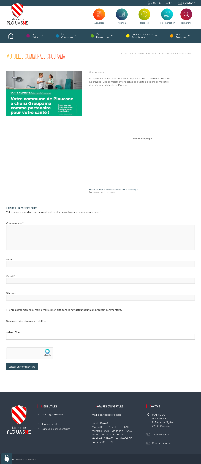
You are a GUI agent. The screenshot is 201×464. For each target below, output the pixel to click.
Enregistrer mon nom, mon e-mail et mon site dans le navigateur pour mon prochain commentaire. (65, 309)
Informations (138, 53)
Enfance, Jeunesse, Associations (142, 36)
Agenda (122, 23)
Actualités (99, 23)
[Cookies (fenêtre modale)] (6, 458)
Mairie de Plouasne (27, 459)
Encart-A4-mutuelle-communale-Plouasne (108, 189)
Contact (189, 3)
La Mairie (35, 36)
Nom (9, 259)
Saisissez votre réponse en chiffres (26, 321)
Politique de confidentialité (55, 429)
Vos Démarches (102, 36)
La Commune (67, 36)
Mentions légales (50, 424)
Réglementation (167, 23)
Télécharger (133, 189)
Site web (11, 293)
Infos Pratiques (181, 36)
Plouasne (152, 53)
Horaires (144, 23)
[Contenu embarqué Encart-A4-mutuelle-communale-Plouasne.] (142, 139)
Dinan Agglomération (52, 414)
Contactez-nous (161, 443)
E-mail (10, 276)
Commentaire (14, 223)
